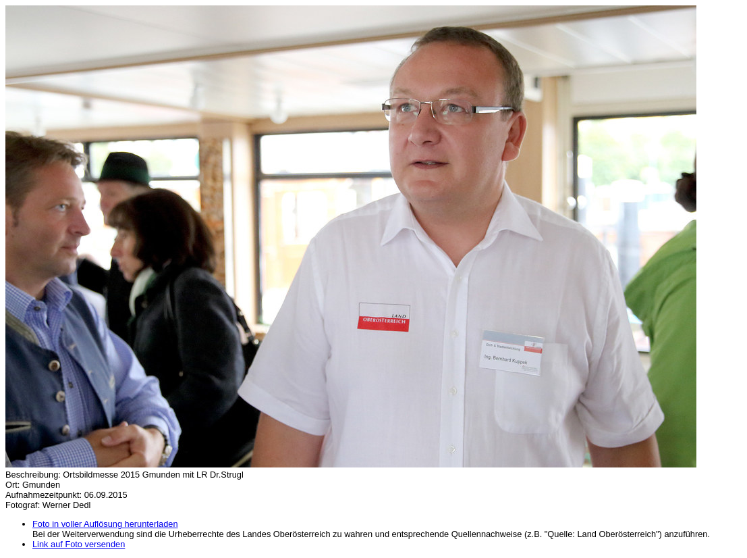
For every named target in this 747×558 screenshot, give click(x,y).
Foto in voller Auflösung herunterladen (105, 524)
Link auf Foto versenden (78, 544)
